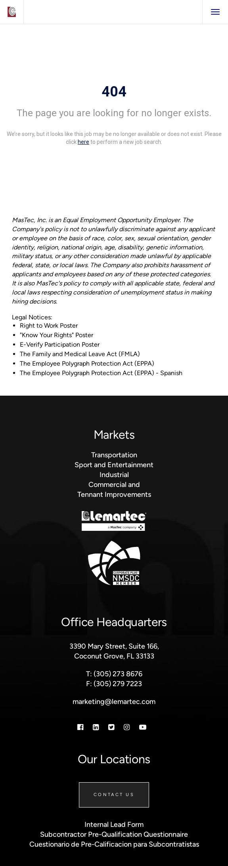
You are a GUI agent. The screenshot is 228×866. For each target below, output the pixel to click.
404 (114, 91)
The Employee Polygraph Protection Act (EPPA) (87, 363)
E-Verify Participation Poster (60, 344)
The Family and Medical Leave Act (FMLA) (80, 354)
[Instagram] (127, 727)
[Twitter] (111, 727)
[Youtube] (142, 727)
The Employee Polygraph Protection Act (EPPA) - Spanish (101, 373)
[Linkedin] (96, 727)
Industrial (114, 474)
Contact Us (114, 794)
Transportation (114, 455)
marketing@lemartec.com (114, 701)
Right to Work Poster (49, 325)
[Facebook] (80, 727)
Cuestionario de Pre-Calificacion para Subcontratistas (114, 844)
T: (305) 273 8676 (114, 674)
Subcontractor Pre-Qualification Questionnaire (114, 834)
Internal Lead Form (114, 824)
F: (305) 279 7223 (114, 683)
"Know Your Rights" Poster (56, 335)
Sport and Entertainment (114, 464)
